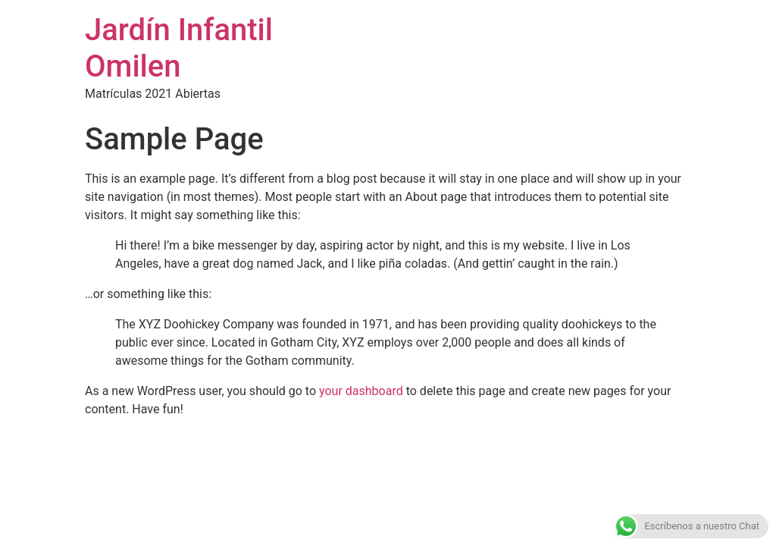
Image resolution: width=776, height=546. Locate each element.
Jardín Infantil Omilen (179, 48)
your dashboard (361, 391)
